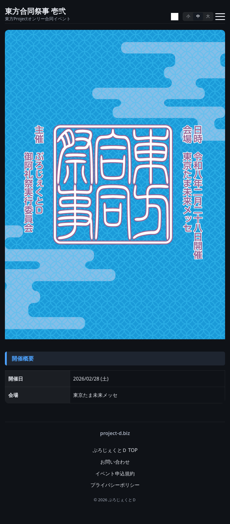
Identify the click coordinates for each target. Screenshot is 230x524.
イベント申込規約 (115, 473)
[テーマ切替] (175, 17)
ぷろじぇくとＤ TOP (115, 450)
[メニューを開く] (220, 16)
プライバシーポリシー (115, 485)
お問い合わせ (115, 461)
